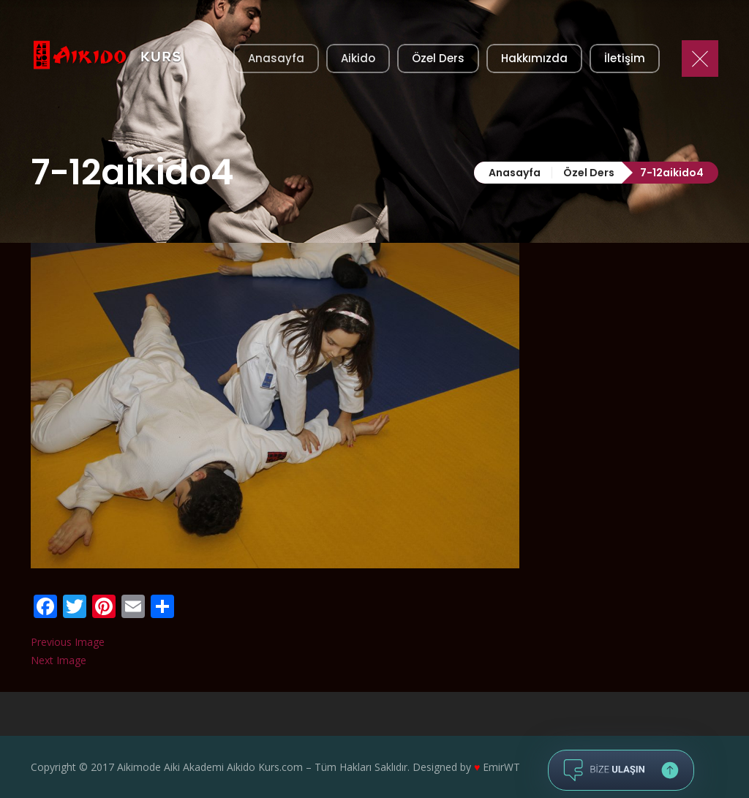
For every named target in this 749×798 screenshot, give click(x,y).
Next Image (58, 660)
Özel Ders (588, 172)
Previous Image (68, 642)
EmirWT (501, 767)
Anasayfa (515, 172)
